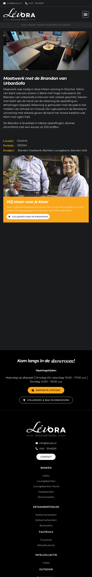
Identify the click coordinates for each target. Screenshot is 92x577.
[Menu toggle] (85, 14)
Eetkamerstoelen (46, 389)
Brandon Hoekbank (30, 150)
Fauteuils (46, 414)
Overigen (46, 475)
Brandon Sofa (79, 150)
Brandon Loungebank (56, 150)
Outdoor (46, 452)
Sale (46, 524)
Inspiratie (31, 25)
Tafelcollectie (46, 437)
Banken (46, 350)
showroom (25, 210)
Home (23, 25)
